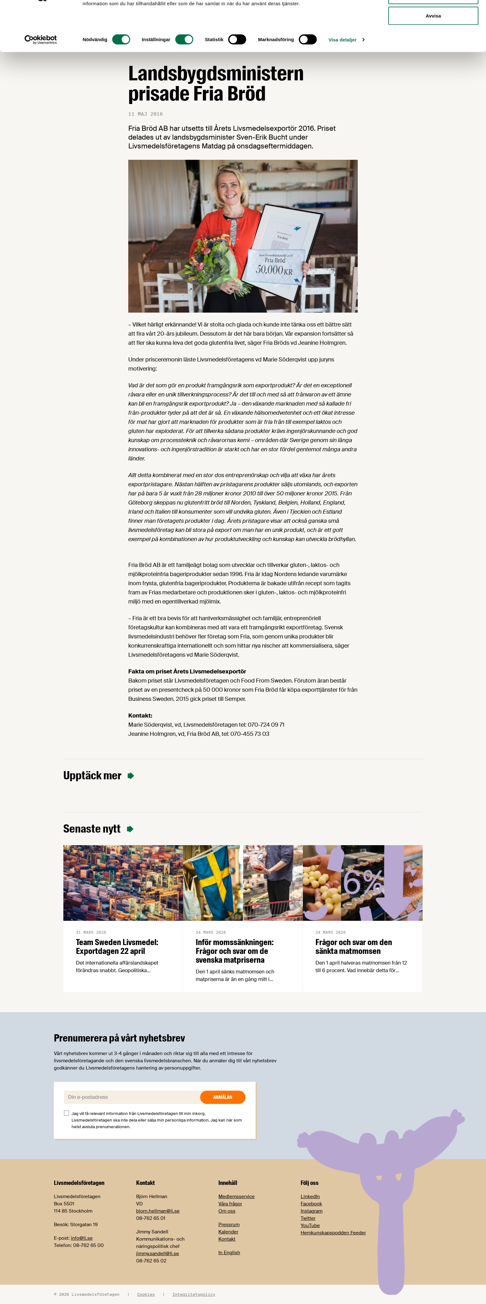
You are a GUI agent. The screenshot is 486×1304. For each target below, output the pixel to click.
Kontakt (226, 1239)
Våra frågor (230, 1204)
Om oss (226, 1211)
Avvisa (433, 58)
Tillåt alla (433, 16)
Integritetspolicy (193, 1294)
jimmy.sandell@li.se (157, 1253)
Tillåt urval (433, 37)
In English (229, 1252)
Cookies (146, 1294)
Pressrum (229, 1224)
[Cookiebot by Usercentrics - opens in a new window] (40, 82)
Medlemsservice (236, 1196)
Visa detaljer (342, 81)
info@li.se (82, 1238)
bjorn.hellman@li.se (158, 1211)
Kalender (228, 1232)
